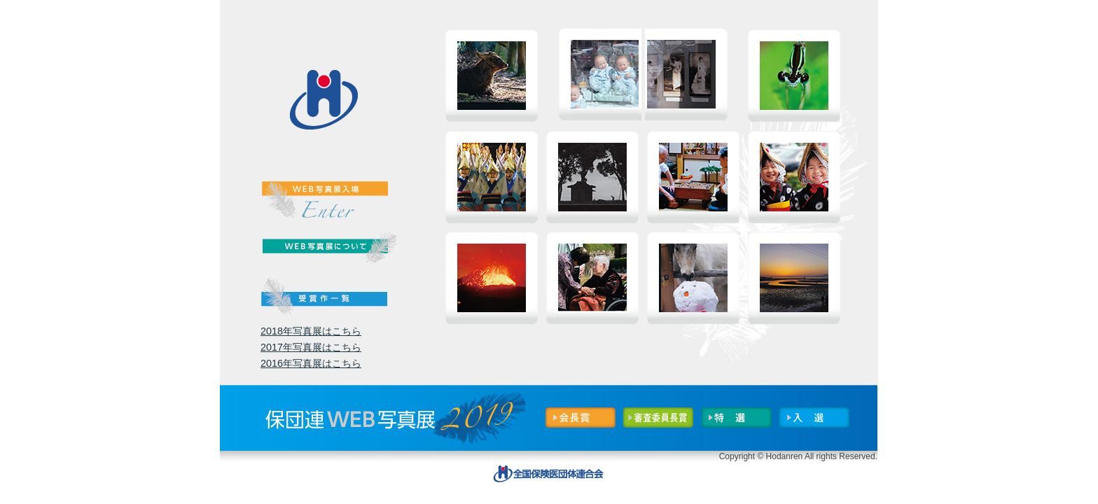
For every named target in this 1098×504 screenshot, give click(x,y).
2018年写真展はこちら (310, 331)
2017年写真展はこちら (310, 347)
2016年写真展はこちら (310, 363)
